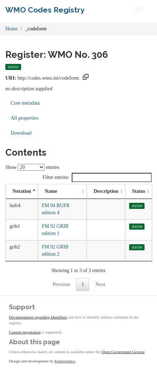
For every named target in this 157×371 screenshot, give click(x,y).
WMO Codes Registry (45, 9)
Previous (61, 284)
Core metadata (25, 103)
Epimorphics (65, 361)
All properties (24, 118)
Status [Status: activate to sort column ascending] (138, 191)
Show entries (32, 167)
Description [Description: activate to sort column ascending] (105, 191)
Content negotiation (25, 332)
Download (21, 133)
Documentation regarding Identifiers (38, 317)
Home (11, 28)
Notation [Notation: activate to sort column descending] (21, 191)
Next (100, 284)
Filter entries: (97, 177)
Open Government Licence (123, 352)
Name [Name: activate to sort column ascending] (51, 191)
